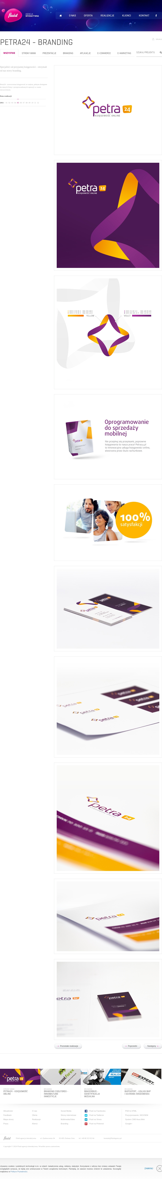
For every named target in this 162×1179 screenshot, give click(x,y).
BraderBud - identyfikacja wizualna (92, 1094)
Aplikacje (85, 53)
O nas (72, 15)
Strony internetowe (68, 1115)
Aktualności (8, 1111)
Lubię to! (156, 15)
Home (61, 15)
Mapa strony (8, 1119)
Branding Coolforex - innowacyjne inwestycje (56, 1094)
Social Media (66, 1111)
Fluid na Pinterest (96, 1124)
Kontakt (144, 15)
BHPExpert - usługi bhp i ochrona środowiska (138, 1092)
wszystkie (9, 53)
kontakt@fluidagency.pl (113, 1138)
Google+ (128, 1124)
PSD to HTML (131, 1111)
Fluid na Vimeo (95, 1119)
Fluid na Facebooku (97, 1111)
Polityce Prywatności (18, 1172)
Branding (68, 53)
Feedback (7, 1115)
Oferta (88, 15)
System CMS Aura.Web (135, 1119)
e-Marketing (124, 53)
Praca (5, 1124)
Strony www (29, 53)
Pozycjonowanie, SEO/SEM (136, 1115)
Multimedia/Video (68, 1119)
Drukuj (159, 39)
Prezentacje (49, 53)
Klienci (126, 15)
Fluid (21, 19)
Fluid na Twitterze (96, 1115)
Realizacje (107, 15)
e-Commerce (104, 53)
